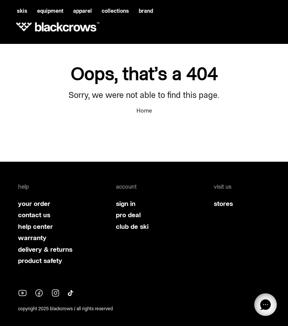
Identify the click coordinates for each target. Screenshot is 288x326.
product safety (40, 260)
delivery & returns (45, 249)
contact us (34, 215)
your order (34, 203)
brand (146, 11)
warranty (32, 237)
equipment (50, 11)
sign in (125, 203)
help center (35, 226)
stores (223, 203)
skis (22, 11)
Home (144, 110)
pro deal (128, 215)
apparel (82, 11)
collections (115, 11)
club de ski (132, 226)
